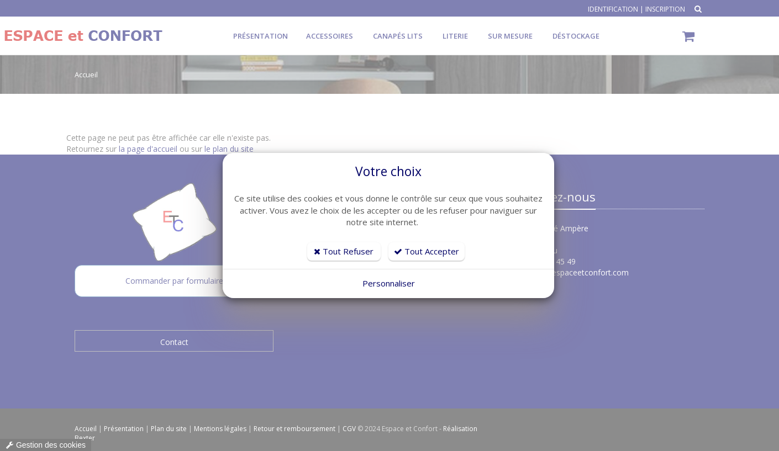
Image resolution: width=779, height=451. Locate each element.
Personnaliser (388, 283)
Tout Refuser (343, 251)
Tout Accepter (426, 251)
